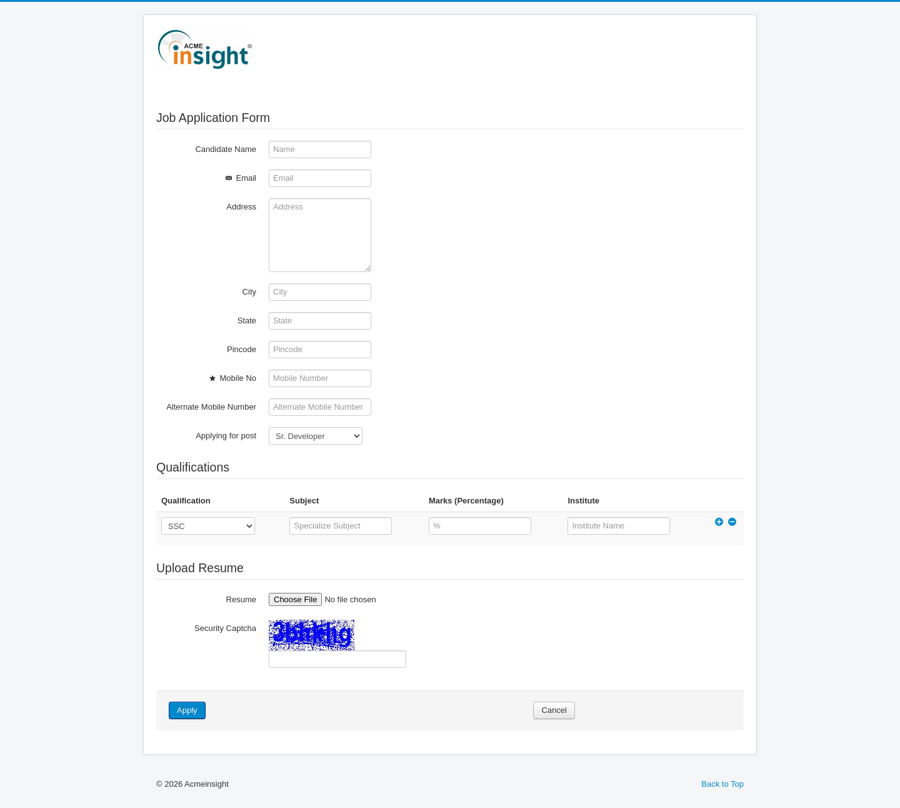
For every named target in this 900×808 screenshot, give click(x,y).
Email (239, 178)
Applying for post (226, 435)
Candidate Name (225, 149)
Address (241, 206)
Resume (241, 599)
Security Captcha (225, 628)
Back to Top (722, 784)
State (247, 320)
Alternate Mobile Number (211, 407)
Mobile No (231, 378)
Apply (187, 710)
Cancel (553, 710)
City (249, 291)
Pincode (241, 349)
